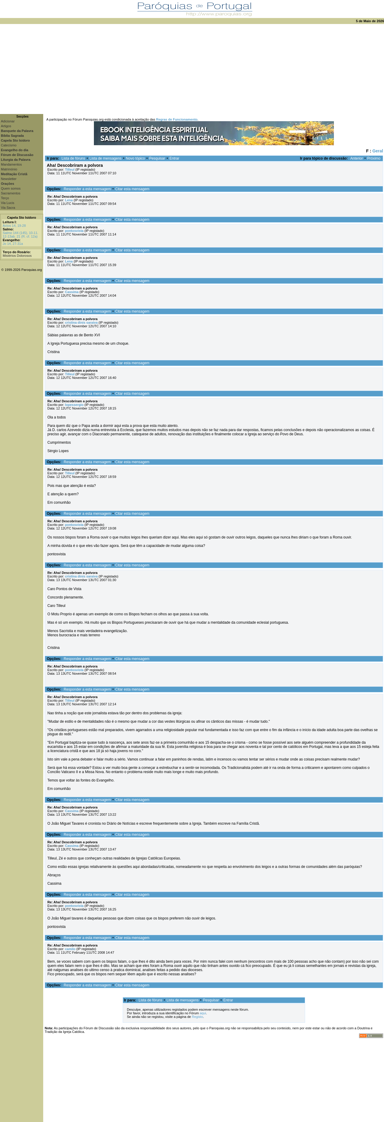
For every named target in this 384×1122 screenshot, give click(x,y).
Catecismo (8, 145)
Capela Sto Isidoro (21, 217)
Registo (197, 1016)
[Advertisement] (192, 69)
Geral (377, 150)
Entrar (174, 158)
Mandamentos (11, 164)
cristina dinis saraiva (81, 322)
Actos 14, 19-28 (14, 225)
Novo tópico (135, 158)
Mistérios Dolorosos (17, 255)
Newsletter (8, 179)
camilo (70, 949)
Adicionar (8, 121)
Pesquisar (157, 158)
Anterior (356, 158)
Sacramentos (10, 193)
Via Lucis (7, 203)
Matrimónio (9, 169)
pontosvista (74, 230)
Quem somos (10, 188)
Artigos (6, 126)
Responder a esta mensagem (87, 189)
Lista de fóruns (73, 158)
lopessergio (74, 404)
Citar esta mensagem (132, 189)
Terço (5, 198)
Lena (69, 200)
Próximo (373, 158)
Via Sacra (8, 207)
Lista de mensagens (105, 158)
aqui (203, 1013)
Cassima (72, 292)
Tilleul (70, 169)
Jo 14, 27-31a (13, 243)
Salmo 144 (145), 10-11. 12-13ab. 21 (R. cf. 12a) (20, 234)
